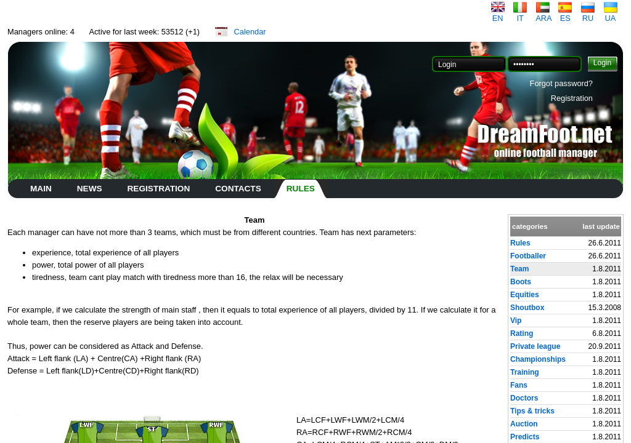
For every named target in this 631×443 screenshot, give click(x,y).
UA (610, 14)
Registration (572, 98)
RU (588, 14)
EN (498, 14)
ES (565, 14)
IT (520, 14)
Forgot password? (561, 83)
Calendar (250, 31)
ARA (543, 14)
